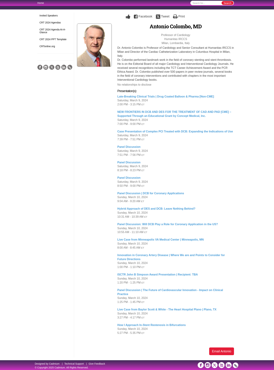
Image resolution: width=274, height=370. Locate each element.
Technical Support (74, 363)
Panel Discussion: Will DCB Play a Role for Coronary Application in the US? (167, 224)
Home (40, 3)
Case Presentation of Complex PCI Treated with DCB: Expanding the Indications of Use (175, 131)
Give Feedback (97, 363)
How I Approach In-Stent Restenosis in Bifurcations (151, 325)
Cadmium (54, 363)
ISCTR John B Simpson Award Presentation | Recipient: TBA (157, 274)
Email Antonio (221, 351)
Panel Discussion (129, 146)
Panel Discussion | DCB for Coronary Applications (150, 193)
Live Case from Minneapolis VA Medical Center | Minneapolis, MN (160, 239)
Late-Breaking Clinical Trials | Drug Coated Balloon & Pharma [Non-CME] (165, 96)
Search (227, 3)
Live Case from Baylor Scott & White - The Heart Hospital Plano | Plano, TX (167, 309)
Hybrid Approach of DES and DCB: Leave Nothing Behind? (156, 208)
